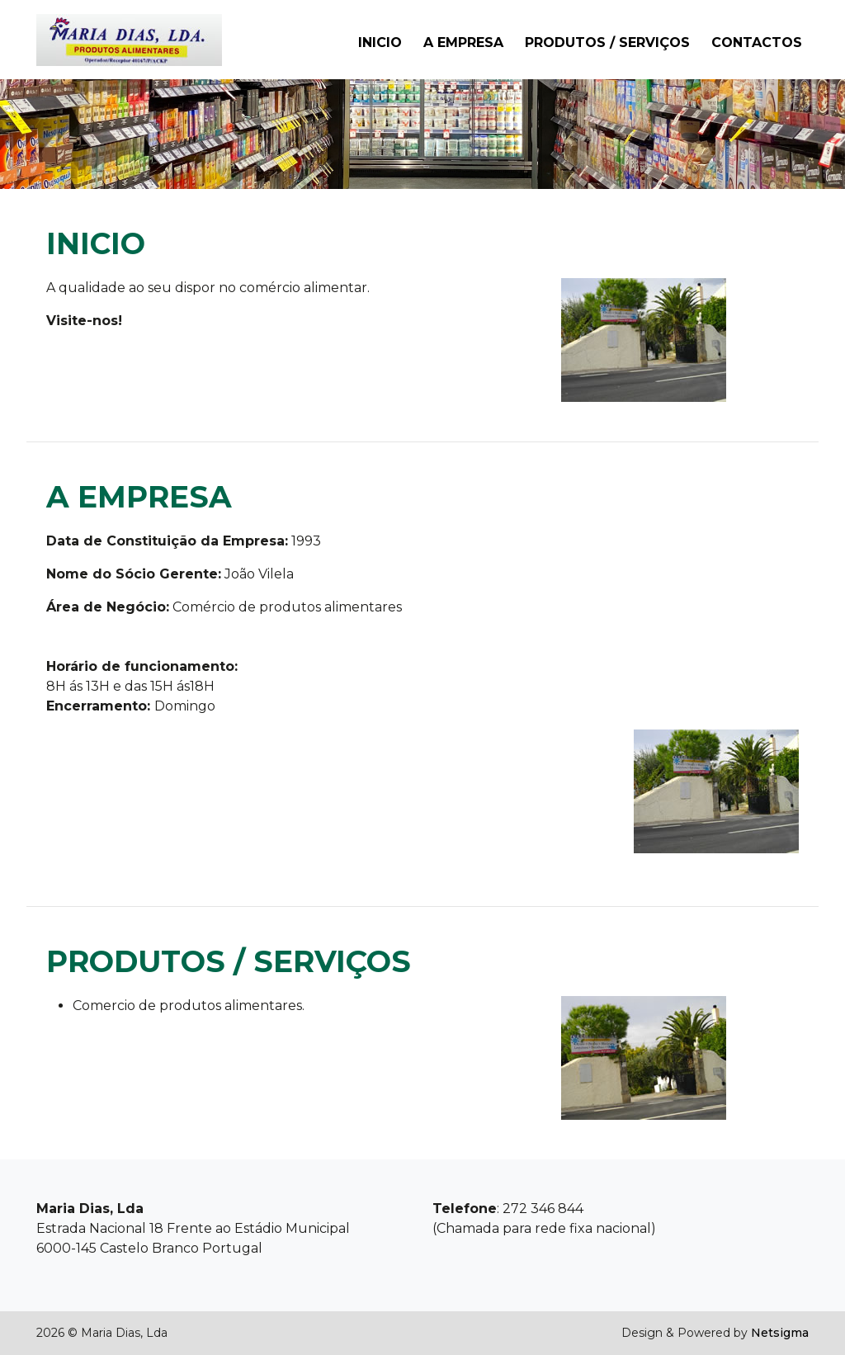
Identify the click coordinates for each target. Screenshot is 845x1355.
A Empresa (463, 42)
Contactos (756, 42)
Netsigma (780, 1332)
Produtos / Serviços (607, 42)
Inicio (380, 42)
